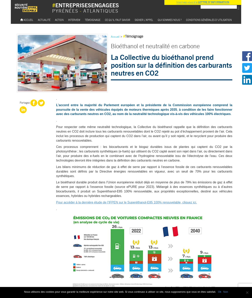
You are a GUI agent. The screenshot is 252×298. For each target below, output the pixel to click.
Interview (74, 19)
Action (59, 19)
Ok (219, 291)
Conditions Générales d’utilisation (209, 19)
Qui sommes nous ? (170, 19)
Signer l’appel (144, 19)
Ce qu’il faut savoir (117, 19)
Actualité (44, 19)
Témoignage (92, 19)
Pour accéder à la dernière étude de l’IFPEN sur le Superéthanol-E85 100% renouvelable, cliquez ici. (126, 202)
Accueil (26, 19)
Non (225, 291)
